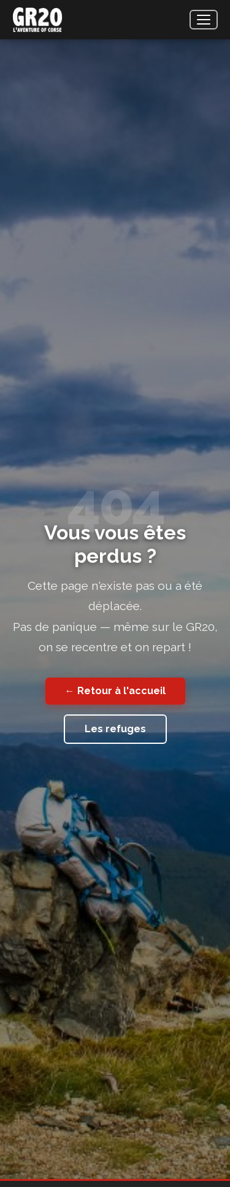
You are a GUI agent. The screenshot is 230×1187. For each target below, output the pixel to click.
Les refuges (115, 729)
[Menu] (204, 19)
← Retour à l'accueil (115, 691)
